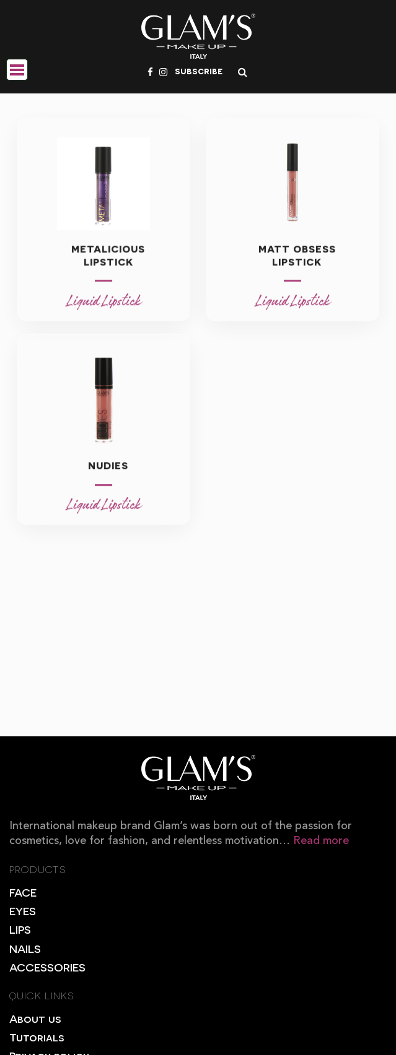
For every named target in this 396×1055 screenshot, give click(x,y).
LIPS (20, 929)
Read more (321, 840)
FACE (23, 891)
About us (35, 1018)
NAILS (25, 948)
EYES (22, 910)
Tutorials (36, 1036)
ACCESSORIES (47, 966)
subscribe (198, 70)
